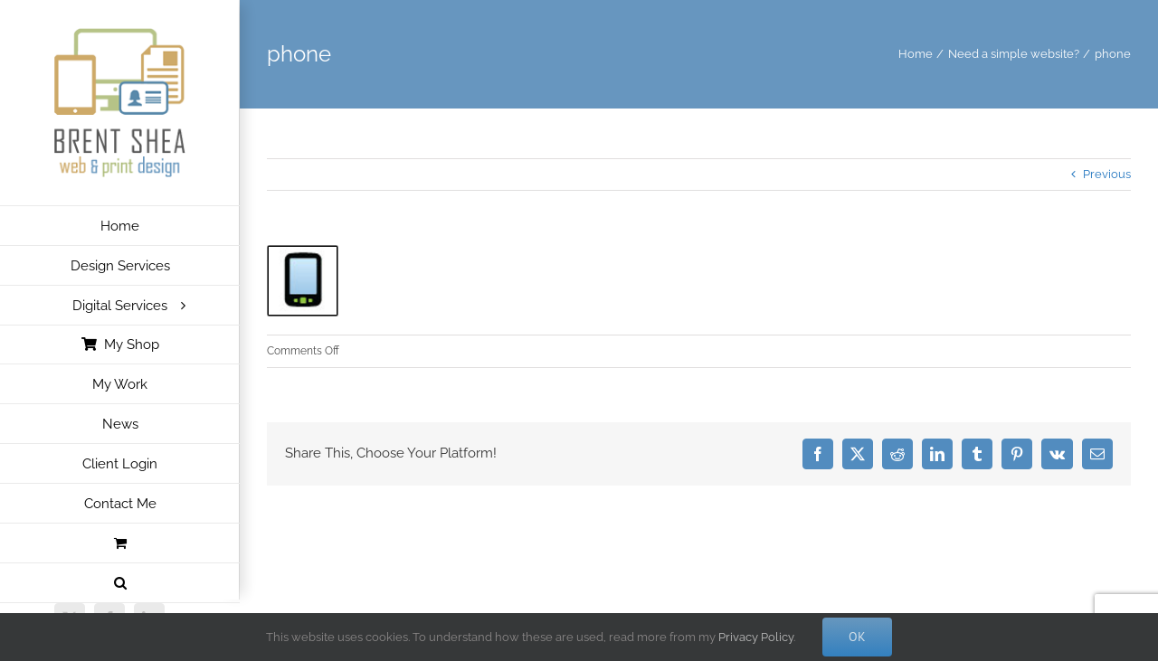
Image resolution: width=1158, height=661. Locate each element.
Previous (1107, 174)
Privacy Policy (755, 637)
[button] (120, 583)
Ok (857, 636)
